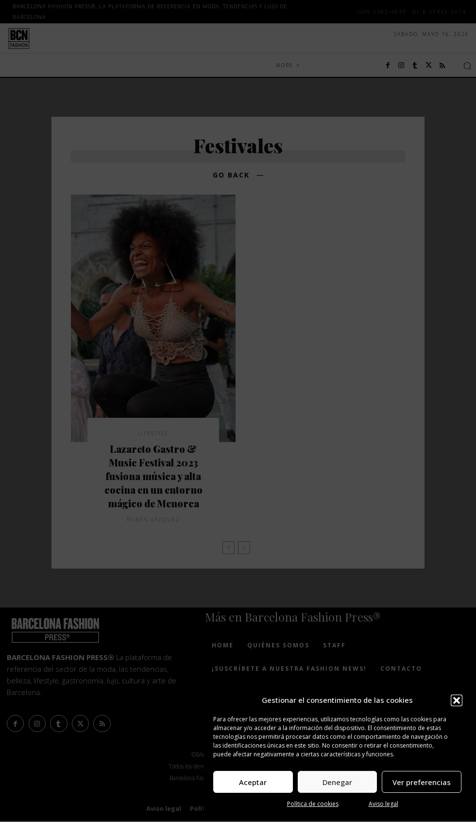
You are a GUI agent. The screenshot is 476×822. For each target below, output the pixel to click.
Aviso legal (383, 804)
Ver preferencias (421, 782)
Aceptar (253, 782)
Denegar (337, 782)
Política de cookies (313, 804)
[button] (456, 700)
